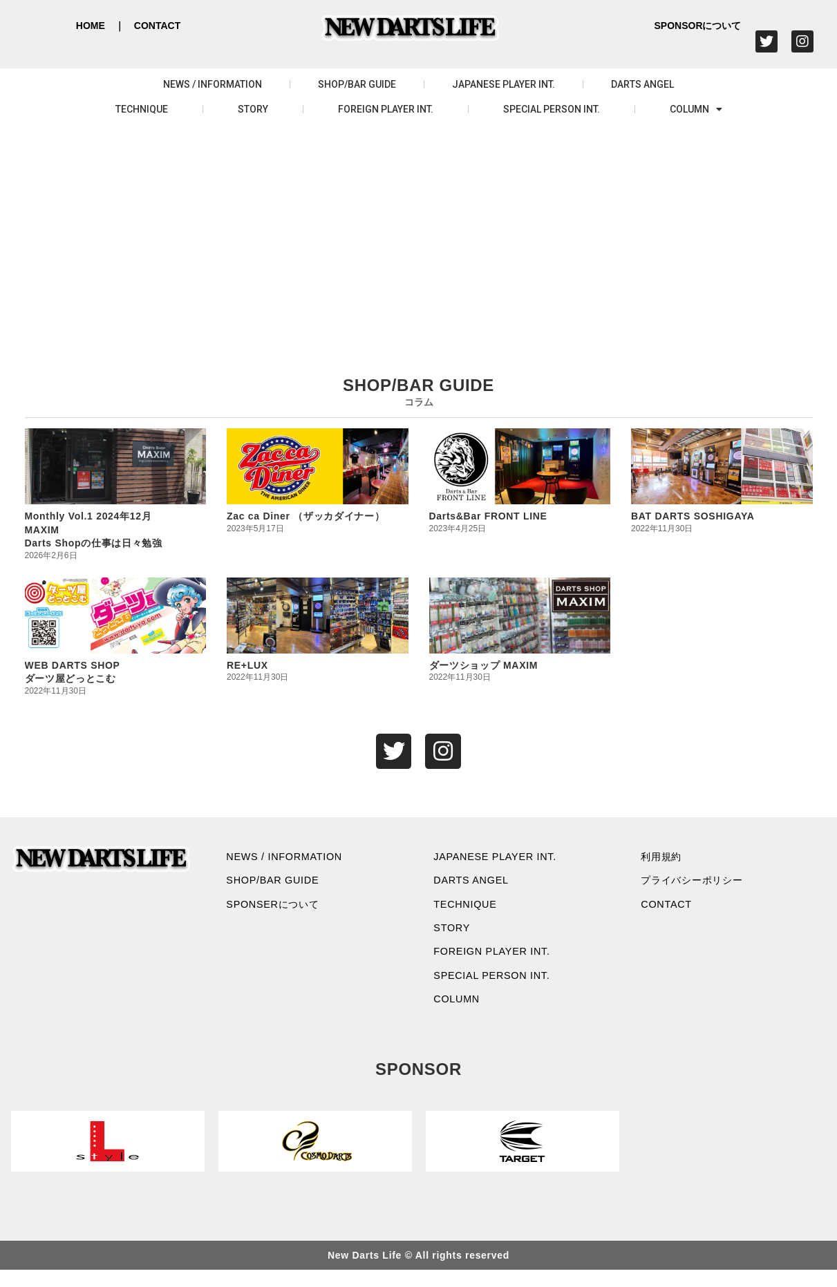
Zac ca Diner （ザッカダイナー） (306, 516)
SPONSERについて (280, 911)
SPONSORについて (697, 25)
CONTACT (157, 25)
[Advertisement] (419, 232)
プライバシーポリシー (701, 886)
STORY (253, 109)
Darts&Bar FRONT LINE (488, 516)
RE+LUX (247, 665)
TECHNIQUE (141, 109)
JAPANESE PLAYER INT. (503, 84)
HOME (90, 25)
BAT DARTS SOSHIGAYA (692, 516)
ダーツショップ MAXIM (483, 665)
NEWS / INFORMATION (212, 84)
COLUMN (696, 109)
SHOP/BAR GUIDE (357, 84)
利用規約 (666, 860)
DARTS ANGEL (642, 84)
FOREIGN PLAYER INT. (385, 109)
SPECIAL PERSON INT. (551, 109)
